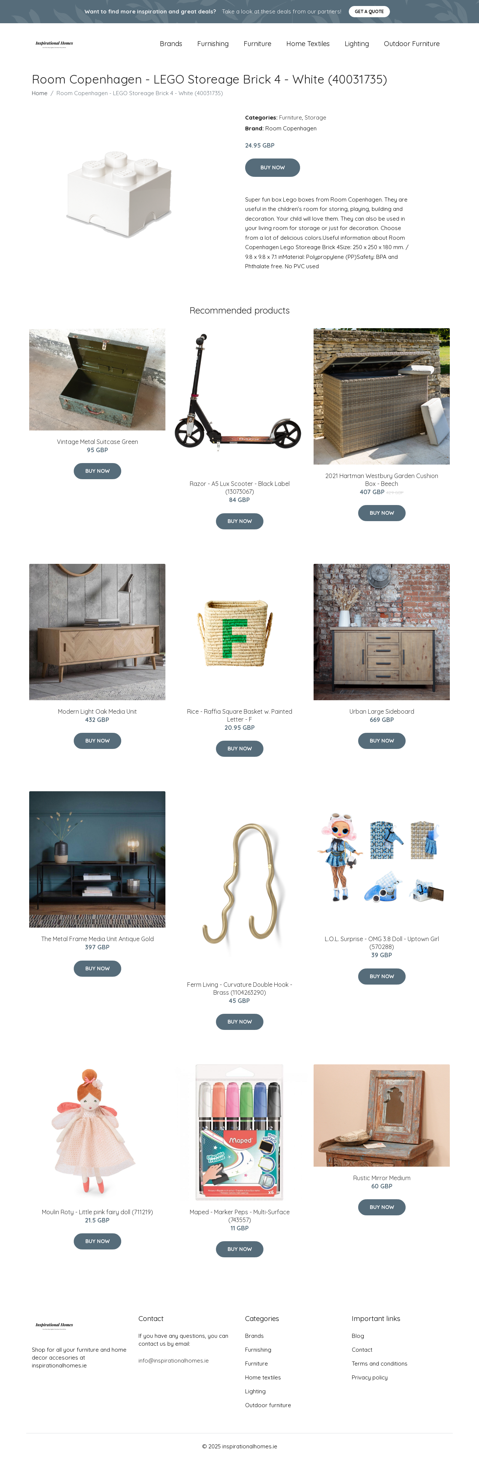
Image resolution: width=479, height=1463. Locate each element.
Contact (362, 1353)
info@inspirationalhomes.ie (173, 1364)
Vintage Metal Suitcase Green (97, 445)
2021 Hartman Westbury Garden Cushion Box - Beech (381, 483)
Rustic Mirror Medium (382, 1181)
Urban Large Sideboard (382, 715)
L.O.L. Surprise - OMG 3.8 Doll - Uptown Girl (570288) (382, 947)
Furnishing (213, 45)
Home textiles (308, 45)
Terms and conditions (380, 1367)
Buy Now (272, 171)
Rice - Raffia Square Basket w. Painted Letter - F (239, 719)
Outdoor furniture (412, 45)
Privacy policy (370, 1381)
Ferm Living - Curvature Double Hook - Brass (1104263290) (239, 992)
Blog (358, 1339)
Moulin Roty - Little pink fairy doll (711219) (97, 1215)
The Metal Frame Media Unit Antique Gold (97, 943)
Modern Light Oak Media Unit (97, 715)
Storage (315, 121)
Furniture (257, 45)
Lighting (357, 45)
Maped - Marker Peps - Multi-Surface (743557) (240, 1219)
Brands (171, 45)
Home (40, 96)
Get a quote (369, 11)
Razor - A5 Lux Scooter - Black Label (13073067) (240, 491)
